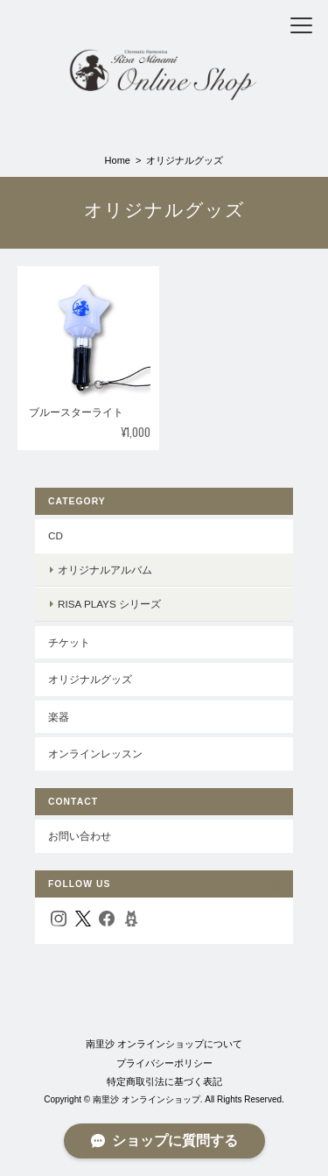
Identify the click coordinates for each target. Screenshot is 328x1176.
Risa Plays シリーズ (109, 603)
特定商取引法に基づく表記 (164, 1081)
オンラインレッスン (95, 753)
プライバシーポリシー (164, 1063)
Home (117, 160)
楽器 (58, 716)
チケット (69, 642)
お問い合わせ (79, 836)
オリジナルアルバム (105, 569)
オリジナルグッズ (90, 679)
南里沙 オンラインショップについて (164, 1044)
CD (55, 535)
